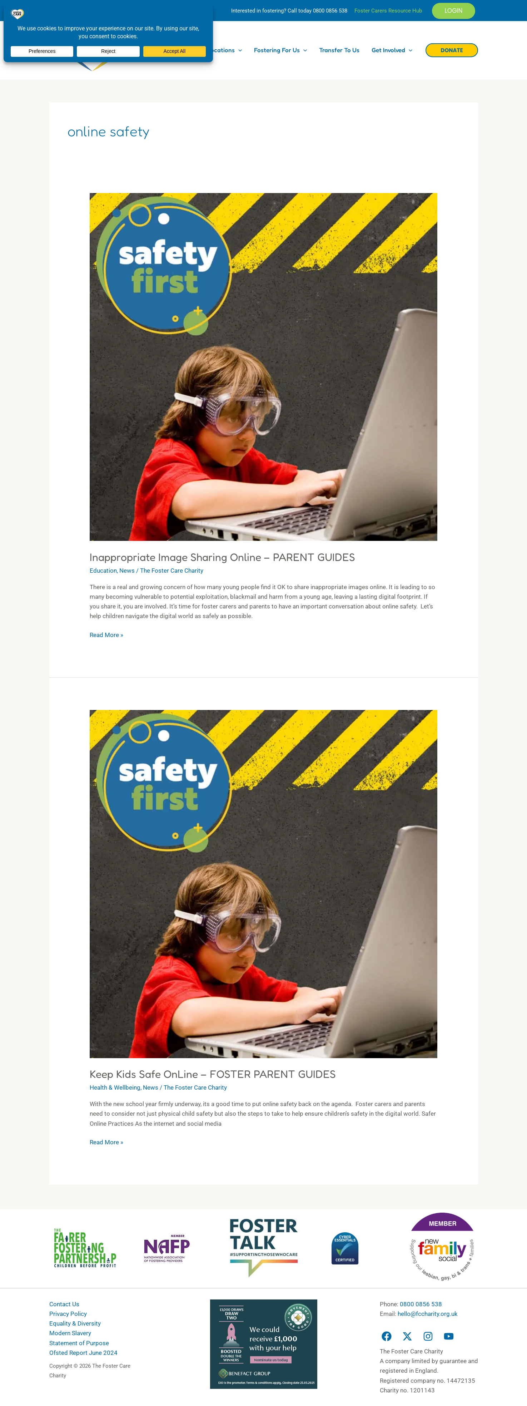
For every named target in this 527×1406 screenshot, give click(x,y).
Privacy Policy (68, 1313)
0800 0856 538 (330, 11)
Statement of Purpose (79, 1343)
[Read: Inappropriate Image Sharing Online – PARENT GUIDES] (263, 366)
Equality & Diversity (75, 1323)
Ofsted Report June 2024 (83, 1352)
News (127, 570)
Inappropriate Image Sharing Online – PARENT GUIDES (222, 557)
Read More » (106, 634)
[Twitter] (407, 1336)
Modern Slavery (70, 1333)
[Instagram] (428, 1336)
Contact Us (64, 1304)
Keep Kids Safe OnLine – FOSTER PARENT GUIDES (213, 1073)
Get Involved (392, 50)
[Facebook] (386, 1336)
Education (103, 570)
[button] (453, 11)
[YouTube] (449, 1336)
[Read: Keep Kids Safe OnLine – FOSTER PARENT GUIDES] (263, 883)
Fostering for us (280, 50)
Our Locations (218, 50)
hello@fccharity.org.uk (428, 1313)
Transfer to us (339, 50)
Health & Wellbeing (115, 1087)
